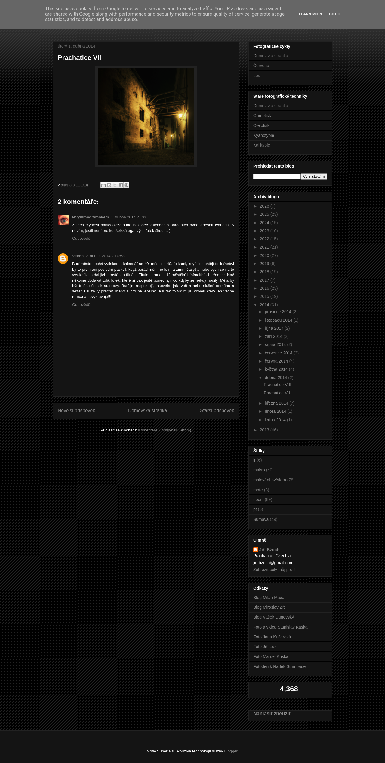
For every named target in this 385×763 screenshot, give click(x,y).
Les (256, 75)
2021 (265, 247)
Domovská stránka (147, 410)
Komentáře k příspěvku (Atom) (164, 430)
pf (255, 509)
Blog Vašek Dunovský (273, 617)
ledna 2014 (276, 419)
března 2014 (277, 403)
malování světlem (269, 479)
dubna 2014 (276, 377)
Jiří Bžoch (269, 549)
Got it (335, 14)
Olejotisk (261, 125)
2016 (265, 288)
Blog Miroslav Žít (269, 607)
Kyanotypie (263, 135)
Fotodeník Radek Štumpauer (280, 666)
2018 (265, 271)
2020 (265, 255)
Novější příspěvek (76, 410)
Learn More (311, 14)
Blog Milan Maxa (269, 597)
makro (259, 470)
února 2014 (276, 411)
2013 (265, 430)
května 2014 (277, 369)
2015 (265, 296)
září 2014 (274, 336)
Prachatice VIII (277, 384)
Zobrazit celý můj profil (274, 569)
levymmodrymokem (90, 217)
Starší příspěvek (217, 410)
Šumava (261, 519)
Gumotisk (262, 115)
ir (254, 460)
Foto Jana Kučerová (272, 637)
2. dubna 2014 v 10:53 (104, 256)
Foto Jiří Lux (264, 646)
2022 (265, 238)
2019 (265, 263)
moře (258, 489)
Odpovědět (81, 238)
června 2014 (277, 361)
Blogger (230, 751)
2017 (265, 280)
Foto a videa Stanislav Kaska (280, 627)
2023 (265, 230)
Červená (261, 65)
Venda (78, 256)
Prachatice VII (277, 393)
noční (258, 499)
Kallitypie (261, 145)
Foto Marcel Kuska (270, 656)
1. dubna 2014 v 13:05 (130, 217)
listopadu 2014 (279, 320)
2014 (265, 304)
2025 (265, 214)
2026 (265, 206)
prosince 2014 (278, 311)
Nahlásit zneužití (272, 713)
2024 (265, 222)
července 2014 (279, 353)
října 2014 (275, 328)
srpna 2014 (276, 344)
